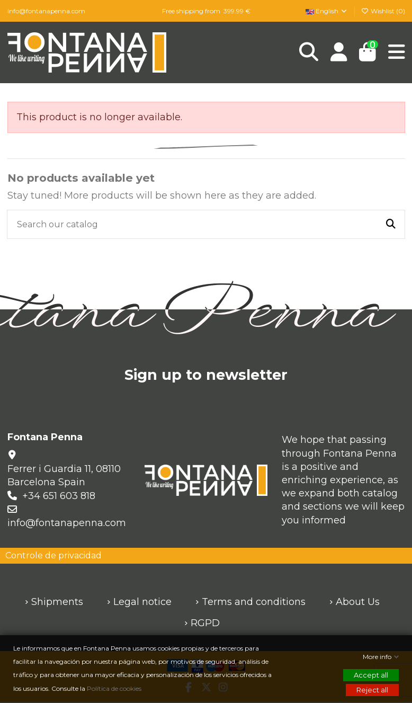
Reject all (372, 690)
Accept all (371, 675)
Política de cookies (115, 688)
